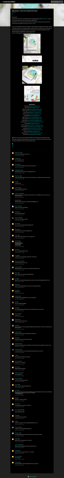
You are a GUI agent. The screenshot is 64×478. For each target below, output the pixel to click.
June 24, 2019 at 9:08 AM (19, 316)
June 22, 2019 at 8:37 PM (19, 226)
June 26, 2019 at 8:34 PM (19, 418)
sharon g (16, 384)
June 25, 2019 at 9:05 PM (19, 395)
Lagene (16, 211)
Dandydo (16, 450)
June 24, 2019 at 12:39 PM (19, 329)
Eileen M (16, 223)
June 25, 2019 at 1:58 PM (19, 375)
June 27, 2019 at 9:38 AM (19, 430)
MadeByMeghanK (18, 170)
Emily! (33, 32)
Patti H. (16, 272)
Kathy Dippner (17, 343)
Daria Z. (16, 235)
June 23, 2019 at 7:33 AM (19, 258)
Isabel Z (16, 403)
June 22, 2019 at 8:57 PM (19, 232)
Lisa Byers (17, 296)
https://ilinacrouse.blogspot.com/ (34, 113)
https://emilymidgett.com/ (35, 115)
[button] (12, 14)
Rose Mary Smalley (18, 193)
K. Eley (16, 307)
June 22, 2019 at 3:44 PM (19, 197)
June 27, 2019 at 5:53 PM (19, 435)
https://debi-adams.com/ (34, 123)
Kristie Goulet (17, 427)
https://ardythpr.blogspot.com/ (36, 109)
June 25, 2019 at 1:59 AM (19, 358)
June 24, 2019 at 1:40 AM (19, 310)
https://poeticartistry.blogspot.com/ (35, 120)
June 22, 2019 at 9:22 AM (19, 155)
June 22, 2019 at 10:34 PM (19, 246)
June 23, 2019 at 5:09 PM (19, 293)
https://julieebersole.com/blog (35, 134)
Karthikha (16, 319)
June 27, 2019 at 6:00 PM (19, 447)
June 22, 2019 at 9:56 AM (19, 161)
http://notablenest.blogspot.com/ (35, 118)
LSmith (16, 337)
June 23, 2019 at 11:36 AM (19, 275)
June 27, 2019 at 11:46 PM (19, 459)
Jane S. (16, 390)
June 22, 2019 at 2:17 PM (19, 184)
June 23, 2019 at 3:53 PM (19, 281)
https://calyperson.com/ (34, 107)
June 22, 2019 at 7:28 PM (19, 220)
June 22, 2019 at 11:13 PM (19, 252)
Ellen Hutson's (44, 18)
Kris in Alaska (17, 456)
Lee (15, 355)
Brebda (16, 284)
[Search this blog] (58, 2)
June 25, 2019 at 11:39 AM (19, 364)
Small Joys (17, 187)
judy (15, 181)
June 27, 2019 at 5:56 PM (19, 441)
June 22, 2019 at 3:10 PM (19, 190)
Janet (16, 325)
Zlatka (16, 290)
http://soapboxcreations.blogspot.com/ (35, 126)
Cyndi (16, 278)
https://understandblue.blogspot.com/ (34, 132)
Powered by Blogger (32, 476)
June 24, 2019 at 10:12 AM (19, 322)
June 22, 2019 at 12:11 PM (19, 178)
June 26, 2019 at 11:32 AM (19, 412)
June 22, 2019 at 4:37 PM (19, 214)
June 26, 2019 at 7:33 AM (19, 406)
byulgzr (16, 438)
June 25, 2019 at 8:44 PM (19, 387)
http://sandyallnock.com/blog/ (35, 128)
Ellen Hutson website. (31, 23)
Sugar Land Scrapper (18, 261)
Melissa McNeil (17, 378)
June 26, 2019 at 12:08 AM (19, 400)
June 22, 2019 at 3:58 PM (19, 203)
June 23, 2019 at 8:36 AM (19, 264)
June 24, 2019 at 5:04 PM (19, 346)
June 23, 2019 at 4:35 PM (19, 287)
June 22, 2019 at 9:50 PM (19, 238)
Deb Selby (16, 164)
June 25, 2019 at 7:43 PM (19, 381)
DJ (15, 421)
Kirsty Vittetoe (17, 217)
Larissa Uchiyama (18, 444)
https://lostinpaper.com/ (35, 131)
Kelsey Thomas (17, 152)
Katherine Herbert (18, 372)
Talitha (16, 415)
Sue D (16, 249)
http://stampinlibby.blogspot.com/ (35, 117)
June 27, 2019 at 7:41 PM (19, 453)
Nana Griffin (17, 313)
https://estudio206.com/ (35, 106)
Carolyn (16, 255)
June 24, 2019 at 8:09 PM (19, 352)
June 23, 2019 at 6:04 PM (19, 299)
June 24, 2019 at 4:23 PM (19, 340)
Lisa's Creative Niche (18, 409)
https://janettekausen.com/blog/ (35, 110)
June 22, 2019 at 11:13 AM (19, 173)
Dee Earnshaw (17, 361)
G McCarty (17, 462)
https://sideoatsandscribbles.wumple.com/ (34, 121)
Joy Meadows (17, 349)
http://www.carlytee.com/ (36, 112)
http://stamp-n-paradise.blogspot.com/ (34, 129)
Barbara (16, 229)
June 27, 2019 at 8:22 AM (19, 424)
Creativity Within (9, 2)
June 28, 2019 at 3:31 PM (19, 465)
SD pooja (16, 158)
